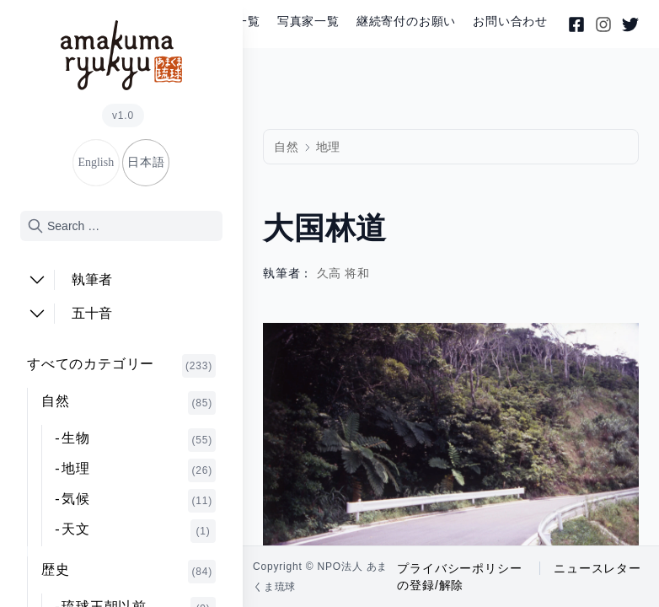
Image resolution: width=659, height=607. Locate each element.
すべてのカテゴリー (121, 366)
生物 (139, 440)
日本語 (145, 162)
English (96, 162)
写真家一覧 (308, 21)
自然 (128, 403)
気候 (139, 501)
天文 (139, 531)
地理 (139, 470)
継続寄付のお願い (406, 21)
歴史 (128, 571)
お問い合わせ (510, 21)
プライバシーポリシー (459, 568)
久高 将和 (344, 273)
